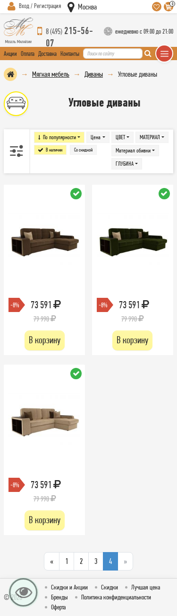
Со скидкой (83, 150)
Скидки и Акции (69, 587)
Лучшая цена (145, 587)
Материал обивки (133, 150)
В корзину (44, 340)
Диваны (93, 74)
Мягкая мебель (50, 74)
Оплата (27, 53)
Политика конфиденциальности (116, 597)
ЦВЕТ (120, 137)
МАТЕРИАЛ (150, 137)
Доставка (47, 53)
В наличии (54, 150)
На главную (10, 74)
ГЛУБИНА (125, 163)
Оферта (58, 607)
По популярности (59, 137)
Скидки (109, 587)
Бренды (59, 597)
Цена (96, 137)
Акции (10, 53)
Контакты (69, 53)
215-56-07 (69, 31)
